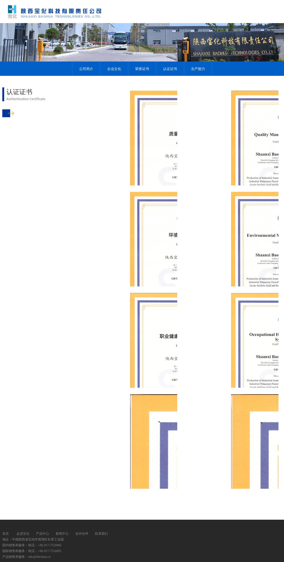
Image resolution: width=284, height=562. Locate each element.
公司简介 (86, 68)
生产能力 (198, 68)
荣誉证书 (142, 68)
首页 (5, 533)
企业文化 (114, 68)
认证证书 (170, 68)
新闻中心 (62, 533)
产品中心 (42, 533)
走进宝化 (22, 533)
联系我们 (101, 533)
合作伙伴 (81, 533)
